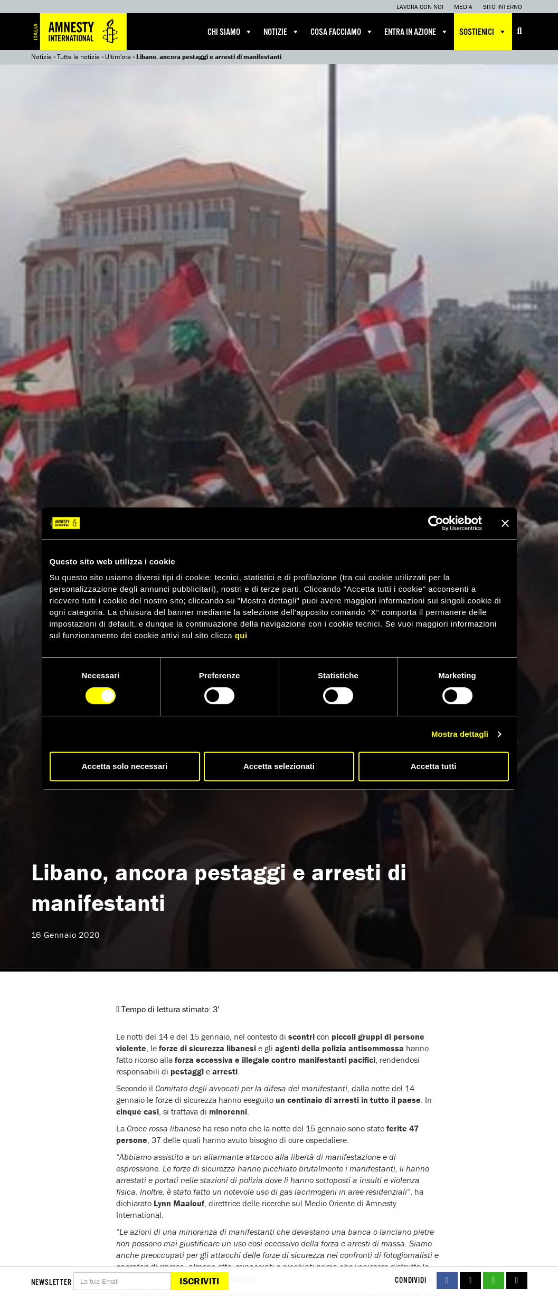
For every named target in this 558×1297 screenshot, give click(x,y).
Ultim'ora (118, 56)
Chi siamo (230, 31)
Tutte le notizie (78, 56)
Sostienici (483, 31)
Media (463, 7)
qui (241, 635)
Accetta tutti (434, 766)
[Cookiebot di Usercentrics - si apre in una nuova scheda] (436, 523)
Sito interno (502, 7)
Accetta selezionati (279, 766)
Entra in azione (416, 31)
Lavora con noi (419, 7)
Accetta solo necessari (125, 766)
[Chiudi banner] (505, 523)
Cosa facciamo (342, 31)
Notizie (281, 31)
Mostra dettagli (459, 733)
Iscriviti (199, 1281)
